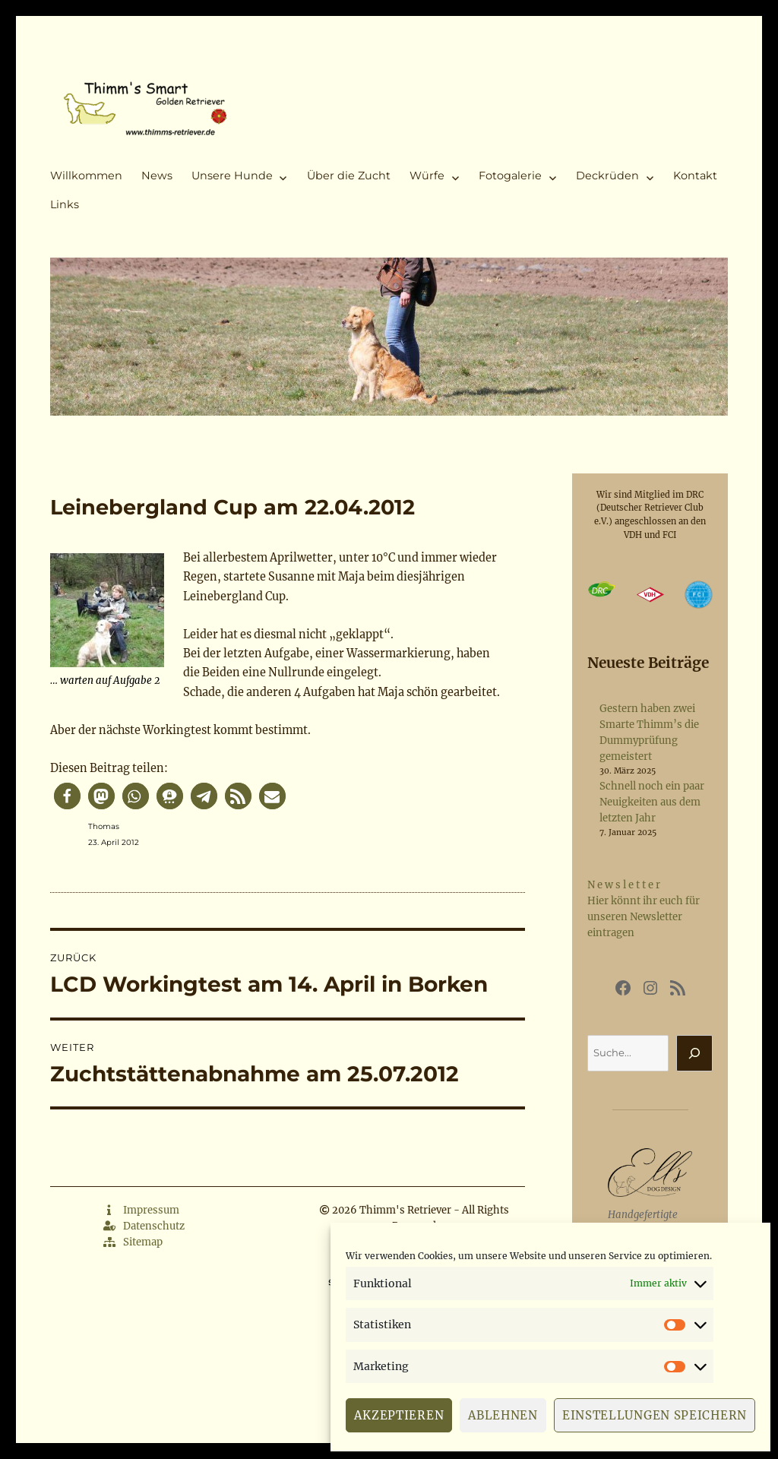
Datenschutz (144, 1226)
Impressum (141, 1210)
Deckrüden (607, 175)
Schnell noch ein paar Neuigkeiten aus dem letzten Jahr (651, 802)
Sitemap (133, 1242)
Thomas (103, 826)
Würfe (427, 175)
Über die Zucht (349, 175)
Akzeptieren (399, 1415)
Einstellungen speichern (654, 1415)
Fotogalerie (510, 175)
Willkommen (86, 175)
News (156, 175)
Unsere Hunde (232, 175)
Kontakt (695, 175)
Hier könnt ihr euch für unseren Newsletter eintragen (643, 916)
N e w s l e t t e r (623, 884)
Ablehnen (503, 1415)
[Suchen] (694, 1053)
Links (64, 204)
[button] (67, 796)
